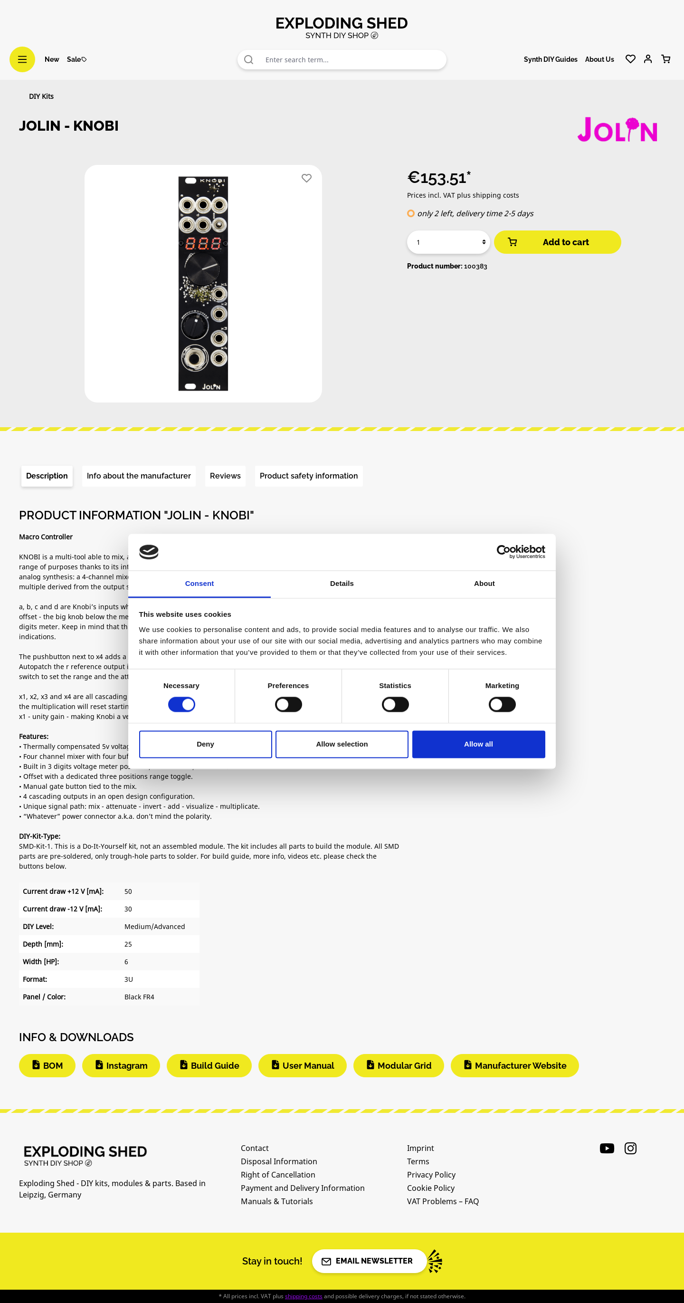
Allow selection (342, 744)
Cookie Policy (431, 1188)
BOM (53, 1066)
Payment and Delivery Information (303, 1188)
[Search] (249, 59)
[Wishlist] (630, 59)
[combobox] (353, 59)
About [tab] (484, 583)
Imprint (420, 1148)
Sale (77, 59)
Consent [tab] (199, 583)
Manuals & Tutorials (277, 1201)
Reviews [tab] (225, 475)
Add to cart (547, 242)
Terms (418, 1161)
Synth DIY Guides (551, 59)
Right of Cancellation (278, 1174)
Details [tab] (342, 583)
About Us (599, 59)
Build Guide (215, 1066)
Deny (205, 744)
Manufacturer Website (521, 1066)
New (52, 59)
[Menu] (22, 59)
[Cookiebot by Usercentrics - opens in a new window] (503, 552)
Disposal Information (279, 1161)
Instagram (127, 1066)
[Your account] (648, 59)
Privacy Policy (431, 1174)
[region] (204, 287)
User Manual (308, 1066)
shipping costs (304, 1296)
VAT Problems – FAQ (443, 1201)
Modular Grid (405, 1066)
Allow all (478, 744)
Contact (255, 1148)
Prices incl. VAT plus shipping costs (463, 195)
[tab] (47, 476)
